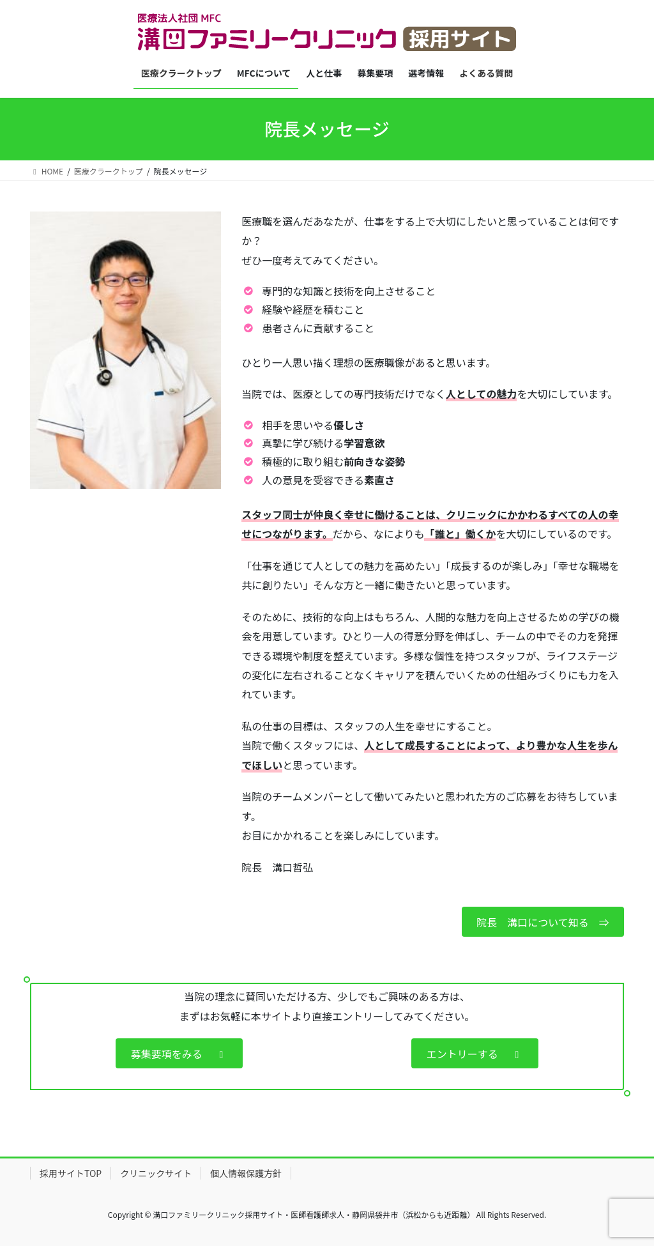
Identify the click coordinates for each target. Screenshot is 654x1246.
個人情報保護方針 (246, 1173)
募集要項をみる (179, 1053)
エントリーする (475, 1053)
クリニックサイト (156, 1173)
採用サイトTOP (71, 1173)
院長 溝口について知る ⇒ (542, 922)
